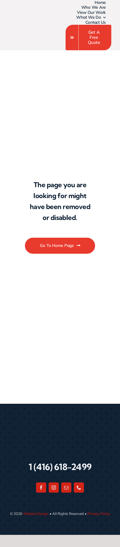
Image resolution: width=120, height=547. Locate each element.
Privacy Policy (98, 513)
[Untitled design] (20, 19)
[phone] (79, 487)
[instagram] (54, 487)
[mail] (66, 487)
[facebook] (41, 487)
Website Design (36, 513)
